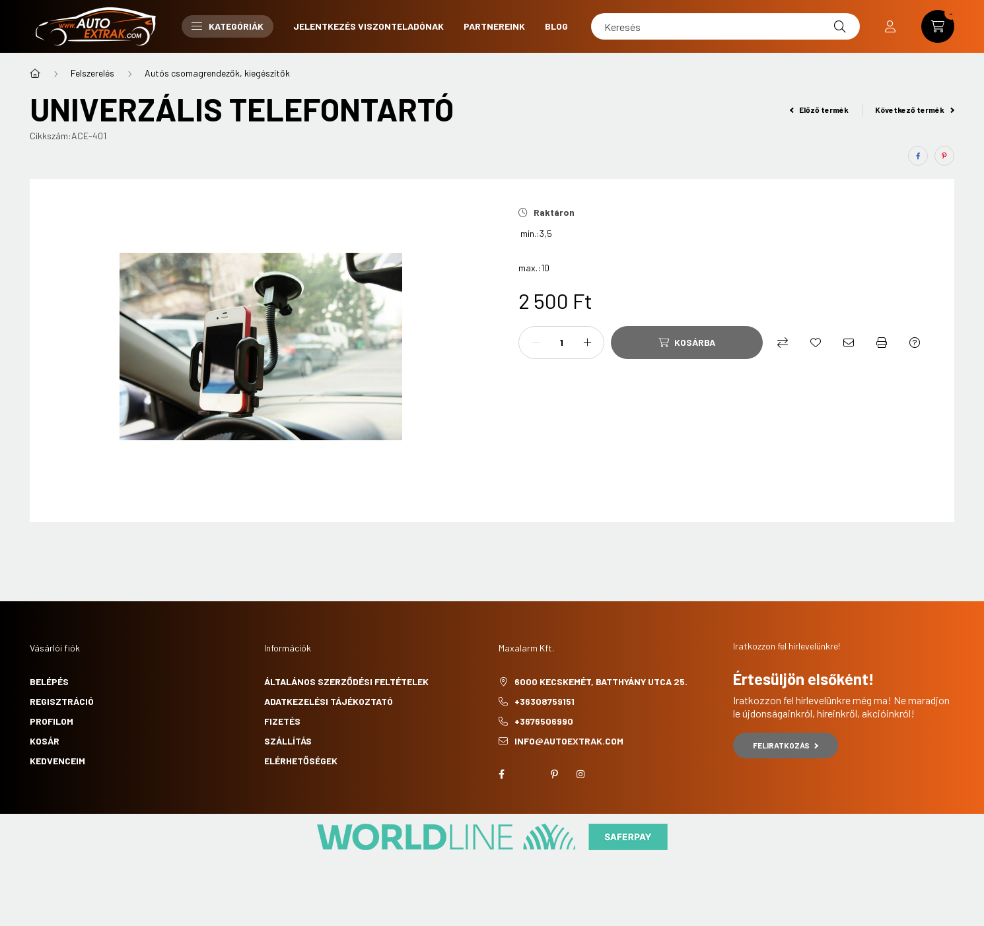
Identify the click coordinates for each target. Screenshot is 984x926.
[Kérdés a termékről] (914, 342)
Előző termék (819, 109)
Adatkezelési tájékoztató (328, 701)
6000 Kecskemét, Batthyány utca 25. (600, 681)
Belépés (49, 681)
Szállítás (288, 740)
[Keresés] (725, 26)
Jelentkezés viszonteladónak (368, 26)
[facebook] (918, 156)
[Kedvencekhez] (815, 342)
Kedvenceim (57, 760)
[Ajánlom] (848, 342)
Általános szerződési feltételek (346, 681)
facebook (501, 774)
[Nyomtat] (881, 342)
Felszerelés (92, 73)
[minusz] (535, 342)
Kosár (44, 740)
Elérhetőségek (300, 760)
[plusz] (587, 342)
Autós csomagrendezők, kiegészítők (217, 73)
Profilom (51, 721)
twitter (527, 774)
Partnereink (494, 26)
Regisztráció (62, 701)
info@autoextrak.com (568, 740)
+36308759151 (544, 701)
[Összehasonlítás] (782, 342)
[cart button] (937, 26)
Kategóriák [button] (228, 26)
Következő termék (914, 109)
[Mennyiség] (561, 342)
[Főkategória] (35, 73)
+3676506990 (543, 721)
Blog (556, 26)
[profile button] (890, 26)
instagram (580, 774)
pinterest (554, 774)
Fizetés (282, 721)
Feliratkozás (785, 745)
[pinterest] (944, 156)
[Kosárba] (687, 342)
